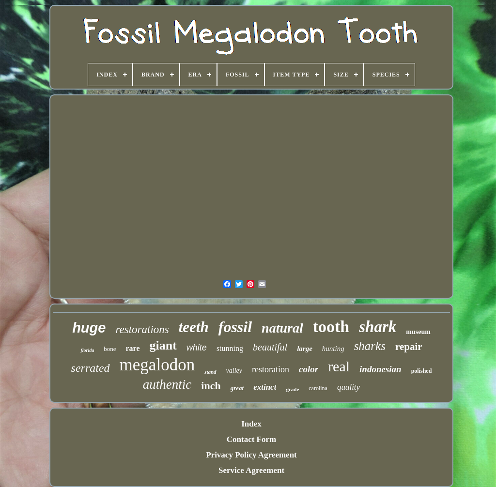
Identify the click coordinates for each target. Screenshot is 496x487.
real (339, 366)
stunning (230, 348)
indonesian (380, 369)
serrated (90, 368)
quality (348, 387)
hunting (333, 348)
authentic (167, 384)
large (304, 348)
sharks (370, 345)
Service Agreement (251, 470)
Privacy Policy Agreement (251, 454)
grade (292, 389)
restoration (270, 369)
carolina (318, 388)
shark (377, 326)
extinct (264, 387)
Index (251, 423)
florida (87, 350)
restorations (142, 329)
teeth (194, 327)
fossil (235, 326)
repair (408, 346)
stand (210, 372)
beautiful (270, 347)
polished (421, 370)
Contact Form (251, 439)
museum (418, 331)
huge (89, 327)
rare (133, 348)
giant (163, 345)
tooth (331, 326)
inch (210, 386)
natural (282, 327)
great (237, 388)
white (196, 347)
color (308, 369)
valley (234, 370)
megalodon (157, 364)
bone (110, 348)
